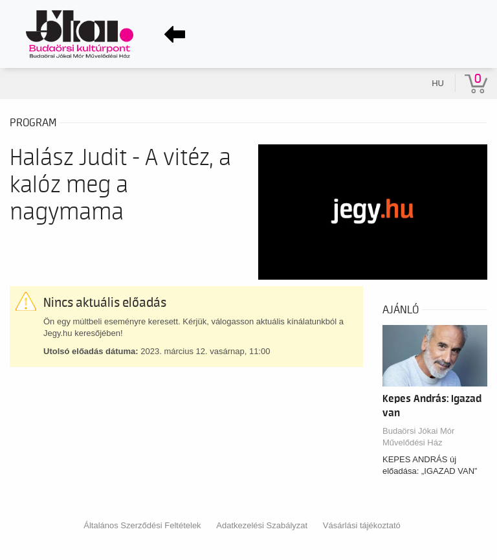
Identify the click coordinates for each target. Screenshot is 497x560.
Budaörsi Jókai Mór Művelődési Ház (418, 436)
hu (438, 83)
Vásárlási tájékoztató (362, 525)
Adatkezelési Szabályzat (261, 525)
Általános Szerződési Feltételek (142, 525)
